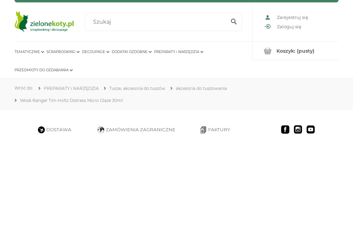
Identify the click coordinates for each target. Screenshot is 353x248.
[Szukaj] (234, 22)
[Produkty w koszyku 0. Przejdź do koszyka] (296, 51)
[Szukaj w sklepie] (157, 22)
